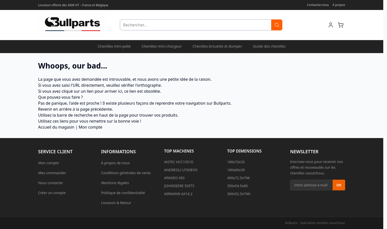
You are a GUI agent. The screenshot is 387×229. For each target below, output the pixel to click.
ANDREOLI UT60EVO (181, 169)
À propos (338, 5)
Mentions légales (115, 182)
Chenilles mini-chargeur (162, 46)
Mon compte (90, 127)
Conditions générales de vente (126, 172)
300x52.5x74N (238, 193)
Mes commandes (52, 172)
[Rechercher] (276, 24)
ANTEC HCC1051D (179, 161)
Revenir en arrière (55, 109)
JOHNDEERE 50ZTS (179, 185)
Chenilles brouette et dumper (217, 46)
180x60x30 (236, 169)
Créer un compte (52, 192)
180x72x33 (236, 161)
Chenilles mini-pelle (114, 46)
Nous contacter (50, 182)
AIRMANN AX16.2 (178, 193)
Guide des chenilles (269, 46)
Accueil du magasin (56, 127)
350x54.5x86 (237, 185)
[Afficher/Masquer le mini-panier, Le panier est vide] (340, 24)
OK (338, 185)
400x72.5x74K (238, 177)
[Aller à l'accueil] (73, 25)
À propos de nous (115, 162)
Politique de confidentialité (123, 192)
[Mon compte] (330, 24)
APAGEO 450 (174, 177)
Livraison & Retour (116, 202)
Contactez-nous (318, 5)
